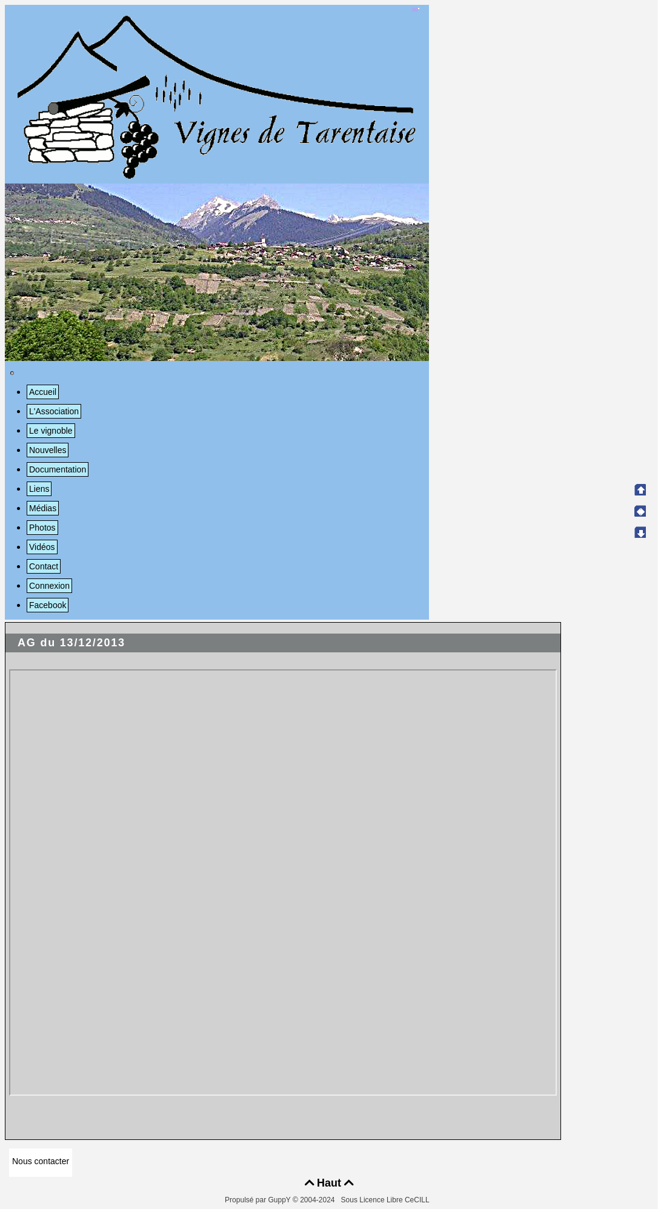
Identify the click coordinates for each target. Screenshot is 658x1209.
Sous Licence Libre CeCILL (386, 1200)
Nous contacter (40, 1161)
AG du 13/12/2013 (71, 643)
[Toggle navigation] (12, 373)
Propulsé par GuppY (259, 1200)
